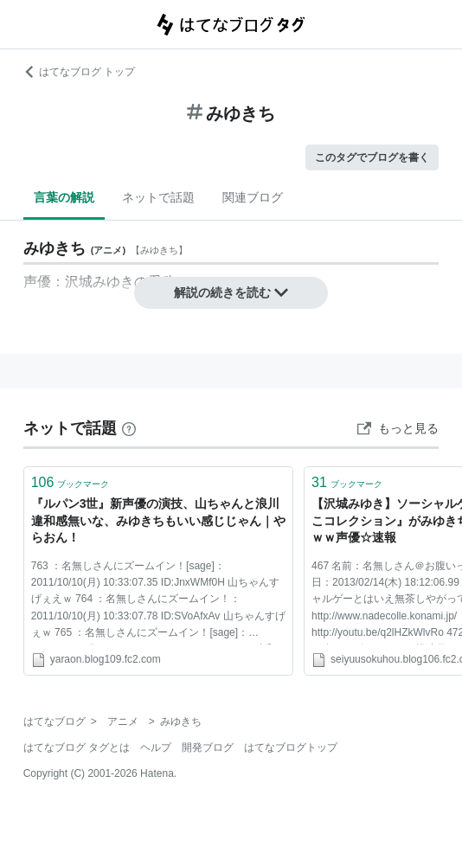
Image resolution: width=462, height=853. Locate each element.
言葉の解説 (64, 197)
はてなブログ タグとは (76, 747)
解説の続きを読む (231, 292)
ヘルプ (155, 747)
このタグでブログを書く (372, 157)
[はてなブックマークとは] (129, 428)
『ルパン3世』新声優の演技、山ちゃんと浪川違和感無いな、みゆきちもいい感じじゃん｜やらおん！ (158, 520)
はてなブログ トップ (79, 72)
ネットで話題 (158, 197)
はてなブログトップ (290, 747)
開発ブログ (208, 747)
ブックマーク (70, 482)
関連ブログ (252, 197)
